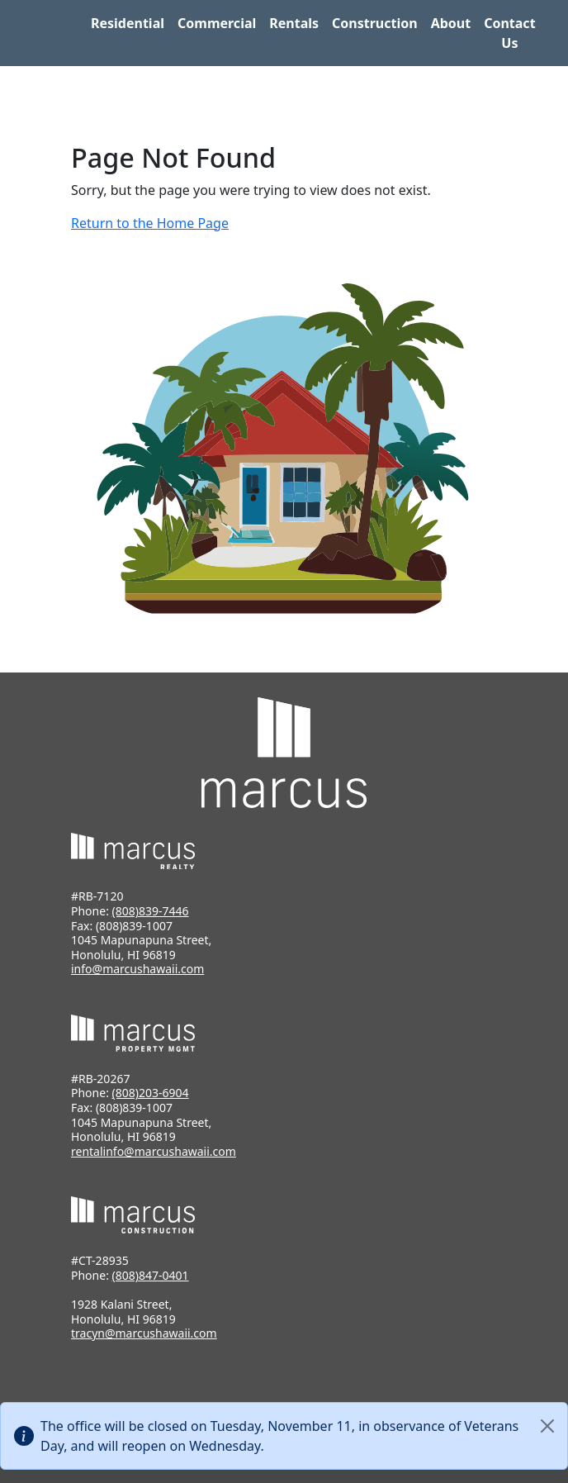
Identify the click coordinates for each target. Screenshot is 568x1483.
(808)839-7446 (150, 911)
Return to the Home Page (150, 223)
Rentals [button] (294, 23)
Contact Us (509, 33)
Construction (375, 23)
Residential (127, 23)
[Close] (547, 1426)
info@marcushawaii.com (137, 969)
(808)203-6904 (150, 1092)
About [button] (451, 23)
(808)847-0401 (150, 1275)
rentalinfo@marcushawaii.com (153, 1151)
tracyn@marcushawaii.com (144, 1333)
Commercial (217, 23)
